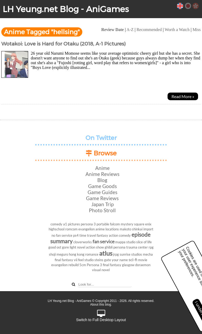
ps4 (76, 235)
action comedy (120, 235)
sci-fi (133, 259)
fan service (103, 241)
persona (119, 247)
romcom (71, 229)
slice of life (144, 242)
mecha (148, 254)
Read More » (182, 96)
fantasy (102, 235)
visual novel (101, 270)
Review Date (112, 29)
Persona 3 (94, 265)
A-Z (130, 29)
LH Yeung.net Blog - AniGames (66, 9)
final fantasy (112, 265)
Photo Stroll (102, 210)
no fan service (62, 235)
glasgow (128, 265)
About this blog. (101, 304)
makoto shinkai (131, 229)
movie (142, 260)
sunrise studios (131, 254)
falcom (115, 224)
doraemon (142, 265)
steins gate (102, 260)
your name (120, 260)
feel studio (86, 260)
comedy (56, 224)
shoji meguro (58, 254)
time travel (87, 235)
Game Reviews (102, 198)
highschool (56, 229)
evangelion (86, 229)
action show (95, 247)
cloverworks (82, 242)
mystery (127, 224)
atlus (105, 253)
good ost (54, 247)
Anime (102, 168)
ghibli (109, 247)
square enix (143, 224)
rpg (151, 247)
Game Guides (102, 192)
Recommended (149, 29)
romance (91, 254)
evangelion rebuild (65, 265)
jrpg (116, 254)
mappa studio (125, 242)
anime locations (107, 229)
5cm (82, 265)
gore (65, 247)
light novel (77, 247)
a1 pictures (71, 224)
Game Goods (102, 186)
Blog (102, 180)
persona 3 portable (95, 224)
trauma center (137, 247)
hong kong (76, 254)
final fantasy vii (66, 260)
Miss (197, 29)
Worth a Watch (177, 29)
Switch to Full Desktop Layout (101, 316)
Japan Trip (102, 204)
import (148, 229)
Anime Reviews (102, 174)
